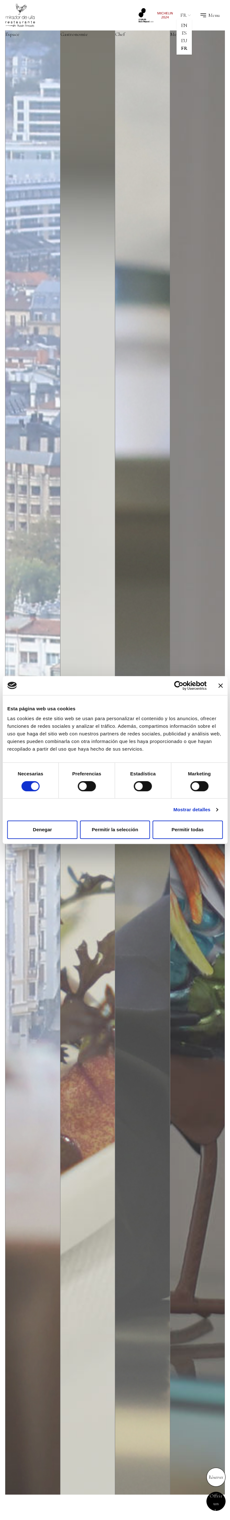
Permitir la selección (115, 829)
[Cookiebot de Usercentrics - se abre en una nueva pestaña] (178, 685)
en (184, 25)
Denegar (42, 829)
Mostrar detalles (192, 809)
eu (184, 40)
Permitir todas (187, 829)
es (184, 33)
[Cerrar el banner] (220, 685)
